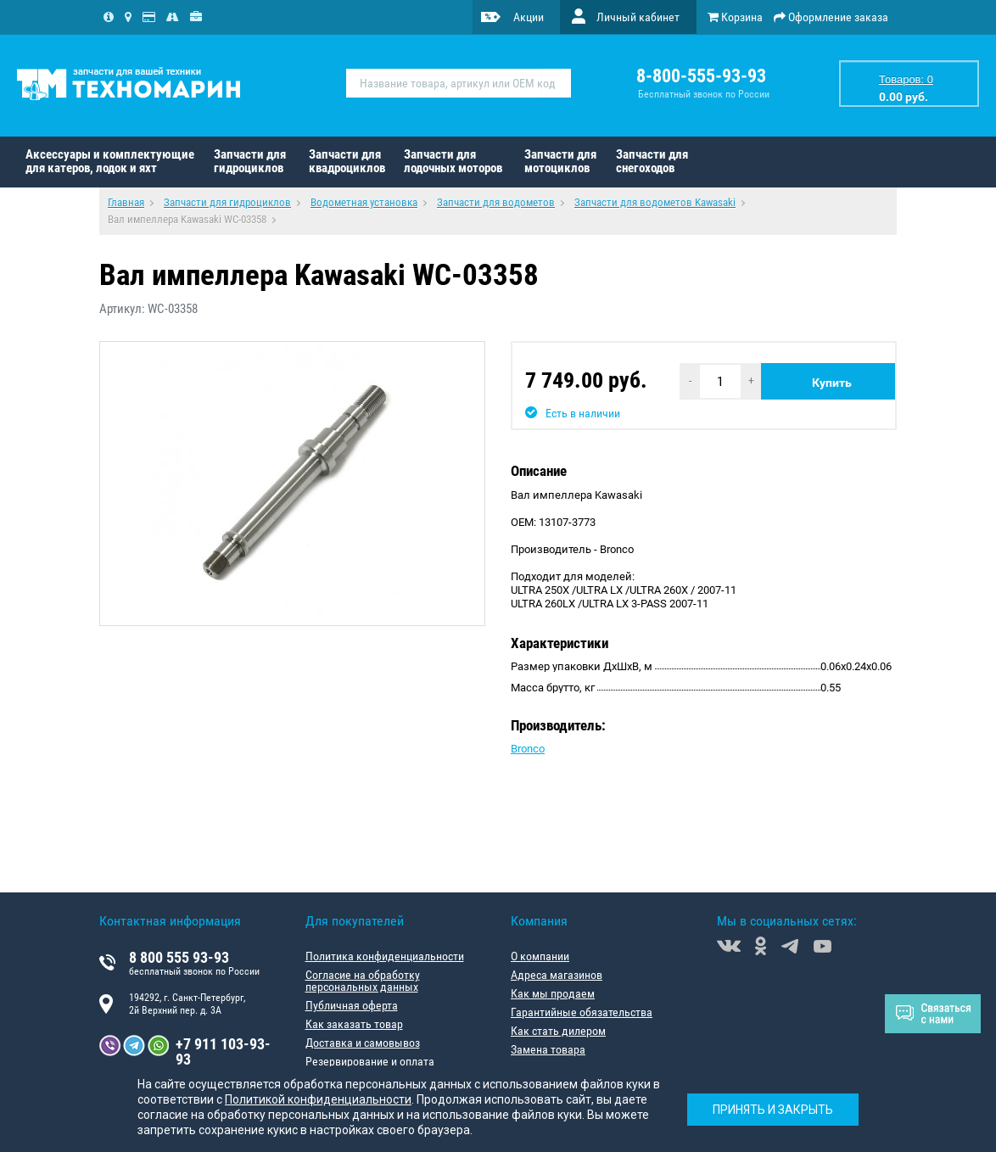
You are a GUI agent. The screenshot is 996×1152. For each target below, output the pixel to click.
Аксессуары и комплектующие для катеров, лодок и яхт (109, 161)
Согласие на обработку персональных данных (362, 981)
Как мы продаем (553, 993)
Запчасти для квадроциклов (347, 161)
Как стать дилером (558, 1031)
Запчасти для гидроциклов (250, 161)
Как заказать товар (354, 1024)
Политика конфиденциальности (384, 956)
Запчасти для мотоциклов (560, 161)
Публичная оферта (351, 1005)
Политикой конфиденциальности (318, 1099)
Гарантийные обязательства (581, 1012)
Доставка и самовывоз (362, 1043)
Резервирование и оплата (369, 1061)
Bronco (528, 748)
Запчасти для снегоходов (652, 161)
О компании (540, 956)
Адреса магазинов (556, 975)
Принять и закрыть (773, 1109)
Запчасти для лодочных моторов (453, 161)
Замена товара (548, 1049)
